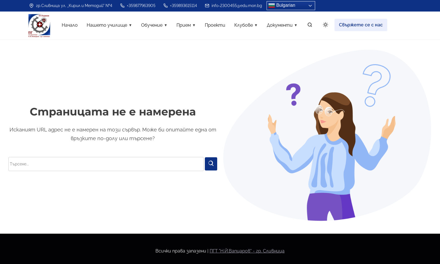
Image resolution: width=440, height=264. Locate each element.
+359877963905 (137, 5)
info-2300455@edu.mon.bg (233, 5)
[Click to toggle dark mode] (324, 25)
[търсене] (310, 26)
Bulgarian (281, 5)
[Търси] (211, 163)
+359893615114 (180, 5)
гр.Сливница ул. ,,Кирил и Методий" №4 (70, 5)
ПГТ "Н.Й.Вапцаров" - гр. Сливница (247, 251)
